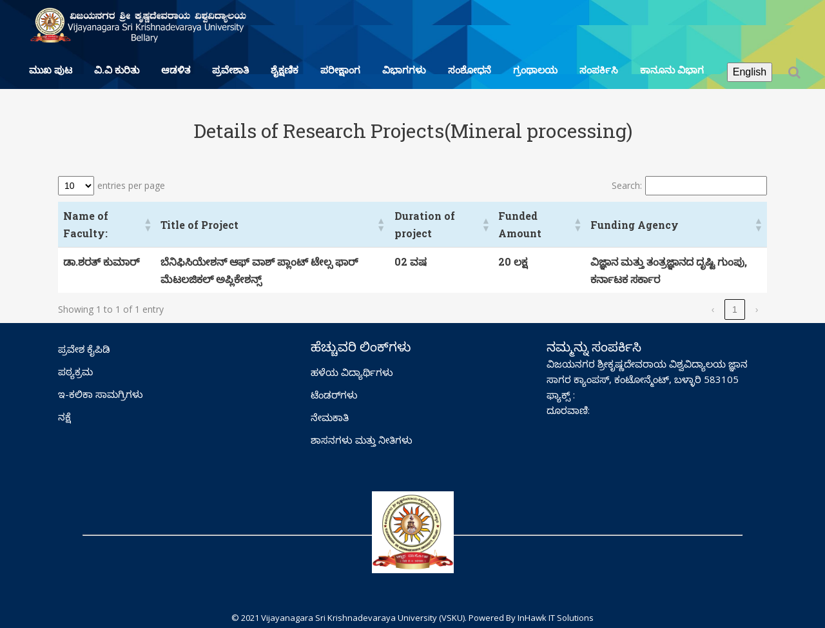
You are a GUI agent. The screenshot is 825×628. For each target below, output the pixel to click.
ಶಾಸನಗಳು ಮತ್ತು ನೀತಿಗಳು (361, 439)
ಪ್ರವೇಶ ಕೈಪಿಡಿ (84, 348)
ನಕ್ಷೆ (64, 416)
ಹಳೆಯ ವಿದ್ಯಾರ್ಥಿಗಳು (352, 372)
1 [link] (734, 309)
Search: (627, 185)
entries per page (131, 185)
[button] (147, 224)
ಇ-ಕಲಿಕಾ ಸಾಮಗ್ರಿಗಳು (100, 394)
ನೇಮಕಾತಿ (330, 417)
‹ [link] (713, 309)
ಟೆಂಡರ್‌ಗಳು (334, 394)
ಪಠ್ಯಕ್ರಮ (75, 371)
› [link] (757, 309)
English (749, 71)
